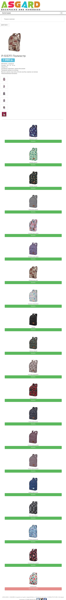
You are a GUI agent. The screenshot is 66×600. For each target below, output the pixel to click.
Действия (4, 24)
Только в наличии (8, 19)
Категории (6, 13)
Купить (33, 141)
